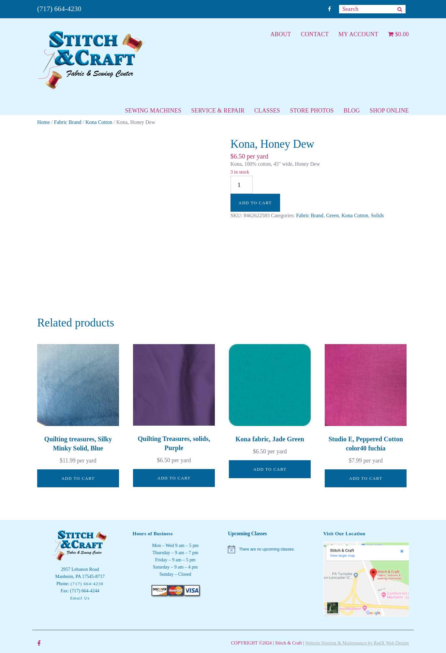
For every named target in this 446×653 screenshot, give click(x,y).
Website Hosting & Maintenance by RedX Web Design (357, 643)
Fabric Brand (68, 122)
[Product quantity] (241, 185)
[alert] (271, 549)
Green (332, 215)
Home (43, 122)
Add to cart (255, 202)
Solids (377, 215)
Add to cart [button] (78, 478)
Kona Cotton (98, 122)
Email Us (80, 598)
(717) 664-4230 (59, 9)
